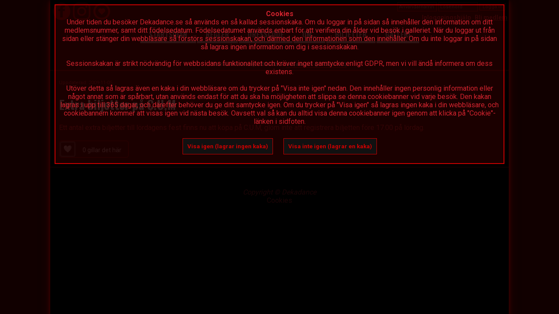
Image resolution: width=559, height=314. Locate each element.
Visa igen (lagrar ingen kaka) (227, 146)
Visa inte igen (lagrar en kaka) (330, 146)
